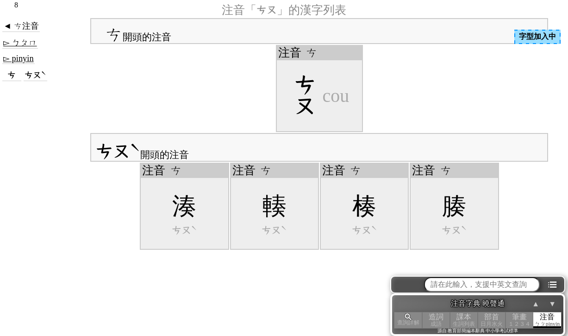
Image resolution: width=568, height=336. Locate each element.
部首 (492, 320)
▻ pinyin (18, 58)
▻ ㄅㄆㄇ (20, 42)
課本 (464, 320)
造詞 (436, 320)
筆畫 (519, 320)
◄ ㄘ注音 (21, 26)
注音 (547, 320)
